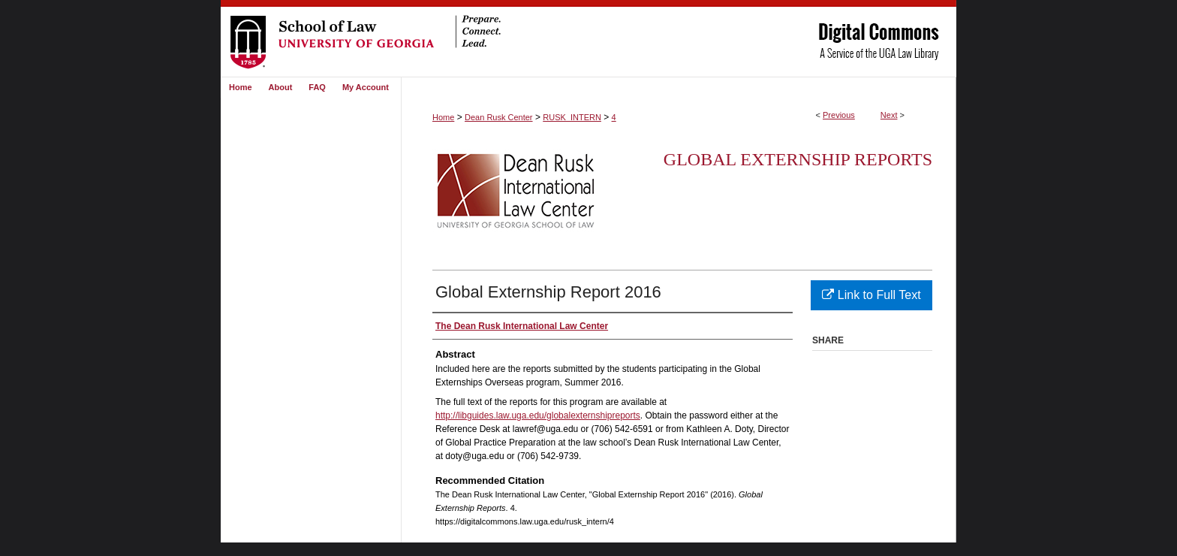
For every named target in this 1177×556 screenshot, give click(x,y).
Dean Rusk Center (499, 117)
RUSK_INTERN (572, 117)
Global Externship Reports (798, 159)
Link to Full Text (871, 295)
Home (443, 117)
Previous (839, 114)
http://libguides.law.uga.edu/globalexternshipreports (537, 415)
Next (889, 114)
